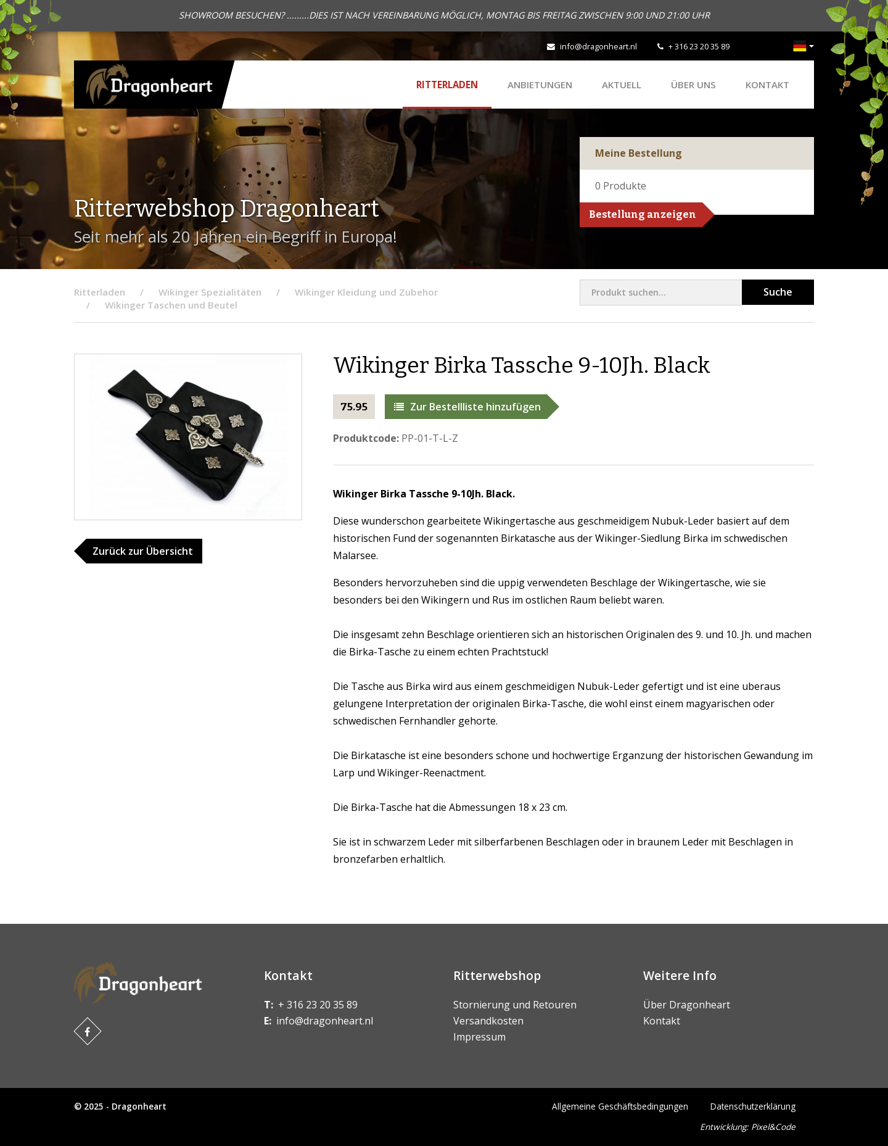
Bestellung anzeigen (642, 214)
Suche (777, 292)
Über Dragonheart (686, 1004)
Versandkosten (488, 1021)
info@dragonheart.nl (598, 46)
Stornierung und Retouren (515, 1004)
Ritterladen (447, 84)
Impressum (479, 1037)
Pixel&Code (773, 1126)
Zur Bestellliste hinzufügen (467, 406)
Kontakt (767, 84)
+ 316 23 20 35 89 (699, 46)
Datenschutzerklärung (753, 1106)
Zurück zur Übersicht (142, 551)
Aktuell (621, 84)
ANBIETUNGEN (540, 84)
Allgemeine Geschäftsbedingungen (620, 1106)
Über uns (693, 84)
